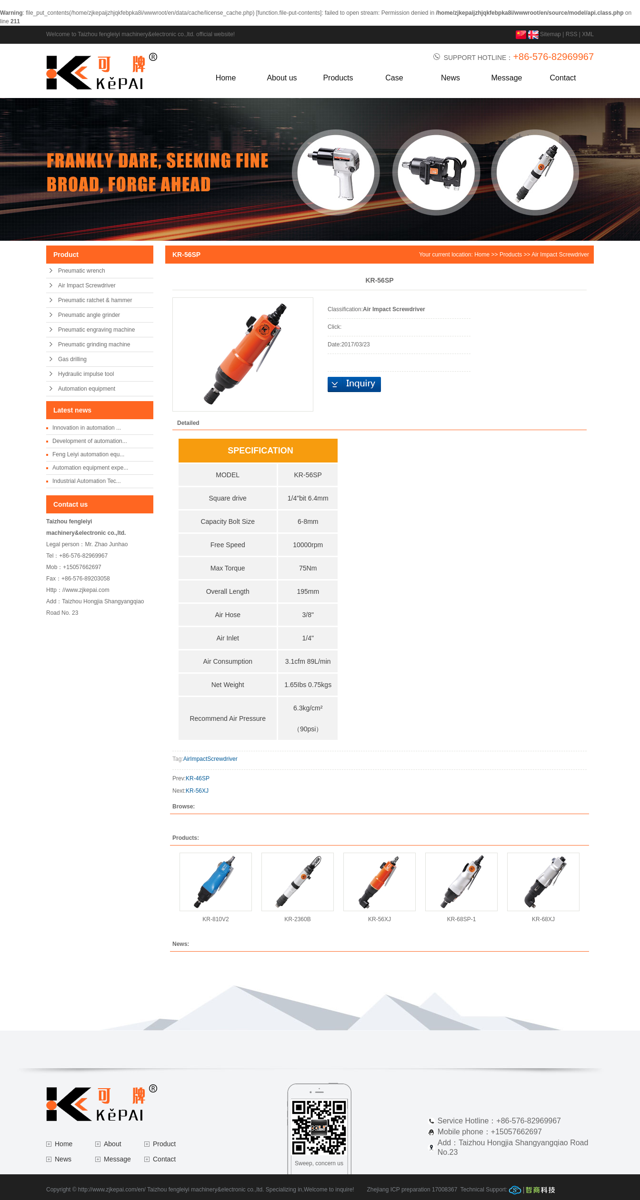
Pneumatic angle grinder (89, 315)
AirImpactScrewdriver (210, 759)
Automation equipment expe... (90, 467)
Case (394, 78)
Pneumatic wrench (81, 270)
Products (338, 78)
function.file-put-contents (289, 13)
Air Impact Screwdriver (87, 285)
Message (506, 78)
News (450, 78)
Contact (563, 78)
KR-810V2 (215, 919)
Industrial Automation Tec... (86, 481)
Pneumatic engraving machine (96, 329)
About (112, 1144)
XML (588, 34)
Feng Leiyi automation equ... (88, 454)
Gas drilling (72, 359)
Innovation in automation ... (86, 427)
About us (282, 78)
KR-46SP (198, 778)
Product (164, 1144)
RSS (572, 34)
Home (226, 78)
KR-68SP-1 (461, 919)
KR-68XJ (543, 919)
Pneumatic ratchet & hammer (95, 300)
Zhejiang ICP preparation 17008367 (412, 1189)
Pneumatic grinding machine (94, 344)
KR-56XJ (197, 790)
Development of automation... (89, 441)
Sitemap (550, 34)
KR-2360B (297, 919)
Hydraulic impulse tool (86, 374)
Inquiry (354, 384)
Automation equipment (86, 388)
